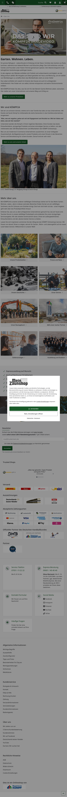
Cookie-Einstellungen (42, 401)
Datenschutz (30, 418)
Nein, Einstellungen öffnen (33, 414)
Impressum (37, 418)
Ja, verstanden (33, 409)
